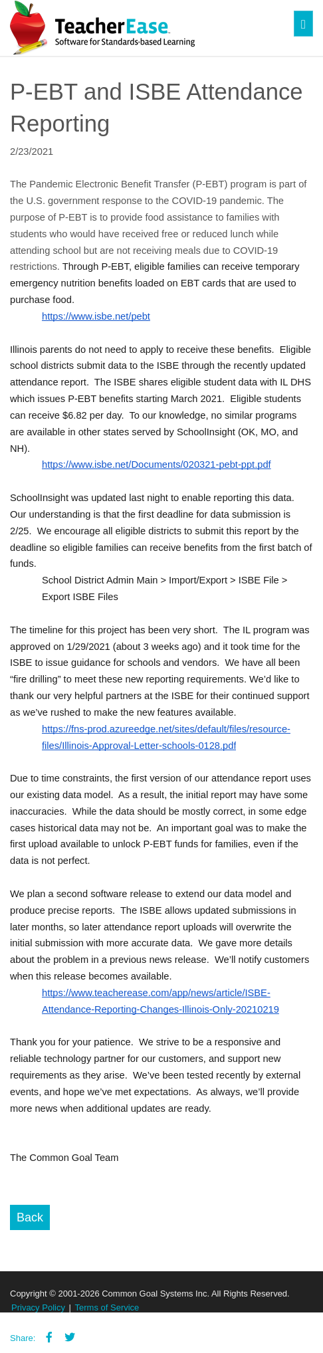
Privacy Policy (38, 1307)
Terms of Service (107, 1307)
